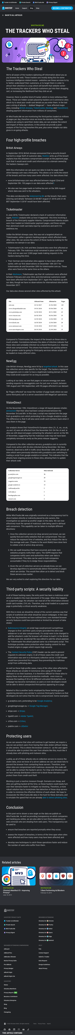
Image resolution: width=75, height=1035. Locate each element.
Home (17, 8)
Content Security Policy (22, 652)
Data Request (43, 960)
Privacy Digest (51, 2)
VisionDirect (62, 108)
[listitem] (19, 882)
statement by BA (37, 196)
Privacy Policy (41, 1023)
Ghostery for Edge (45, 936)
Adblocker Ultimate (10, 957)
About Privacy (43, 968)
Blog (31, 8)
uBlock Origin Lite (9, 976)
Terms (34, 1023)
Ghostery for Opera (46, 932)
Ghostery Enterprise (10, 1000)
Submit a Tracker (44, 957)
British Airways (26, 108)
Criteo (22, 721)
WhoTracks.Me (38, 2)
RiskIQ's (45, 156)
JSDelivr (24, 726)
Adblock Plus (8, 953)
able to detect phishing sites (54, 797)
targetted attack (50, 366)
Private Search (24, 2)
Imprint (49, 1023)
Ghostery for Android (46, 940)
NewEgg (49, 108)
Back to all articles (12, 15)
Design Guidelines (44, 964)
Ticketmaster (39, 108)
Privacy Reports (10, 993)
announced (11, 411)
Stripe (22, 711)
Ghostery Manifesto (10, 988)
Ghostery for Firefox (46, 925)
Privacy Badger (8, 968)
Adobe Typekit (27, 716)
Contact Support (44, 953)
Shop (37, 8)
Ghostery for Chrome (46, 921)
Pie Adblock (7, 964)
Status (6, 985)
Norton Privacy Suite (10, 960)
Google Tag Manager (38, 706)
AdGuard (6, 949)
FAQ (40, 949)
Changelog (7, 1012)
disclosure (17, 274)
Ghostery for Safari (45, 928)
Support (24, 8)
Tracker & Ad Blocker (9, 2)
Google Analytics (44, 701)
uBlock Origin (8, 972)
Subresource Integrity (17, 628)
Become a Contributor (62, 8)
